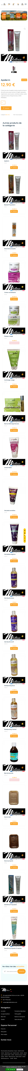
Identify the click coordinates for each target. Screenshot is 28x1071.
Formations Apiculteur (20, 1011)
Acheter (6, 108)
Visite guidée (18, 1014)
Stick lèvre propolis (10, 248)
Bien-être (3, 1016)
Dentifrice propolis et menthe (13, 948)
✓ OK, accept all (10, 1069)
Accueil (5, 17)
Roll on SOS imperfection (11, 424)
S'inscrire (21, 971)
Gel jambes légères (9, 554)
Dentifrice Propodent (10, 904)
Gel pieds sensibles (9, 510)
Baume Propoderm (9, 205)
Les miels (3, 1011)
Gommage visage (9, 380)
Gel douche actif (9, 642)
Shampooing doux (9, 685)
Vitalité (3, 1019)
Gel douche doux (9, 598)
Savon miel (7, 817)
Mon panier (4, 1031)
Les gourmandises (5, 1014)
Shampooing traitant (10, 729)
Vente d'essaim (18, 1019)
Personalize (19, 1069)
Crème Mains (8, 467)
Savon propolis (8, 861)
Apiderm (6, 161)
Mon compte (4, 1034)
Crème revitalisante (10, 292)
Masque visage (8, 336)
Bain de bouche (8, 773)
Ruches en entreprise (20, 1016)
